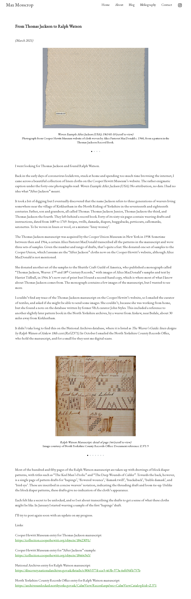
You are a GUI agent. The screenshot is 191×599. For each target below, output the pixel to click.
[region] (95, 100)
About (119, 5)
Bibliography (148, 5)
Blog (132, 5)
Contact (166, 5)
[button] (91, 151)
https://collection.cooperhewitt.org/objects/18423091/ (53, 540)
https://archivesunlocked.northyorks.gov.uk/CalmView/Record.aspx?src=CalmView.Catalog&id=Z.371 (86, 585)
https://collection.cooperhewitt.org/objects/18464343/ (53, 555)
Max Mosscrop (19, 5)
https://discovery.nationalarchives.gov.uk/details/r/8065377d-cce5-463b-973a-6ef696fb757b (77, 570)
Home (106, 5)
